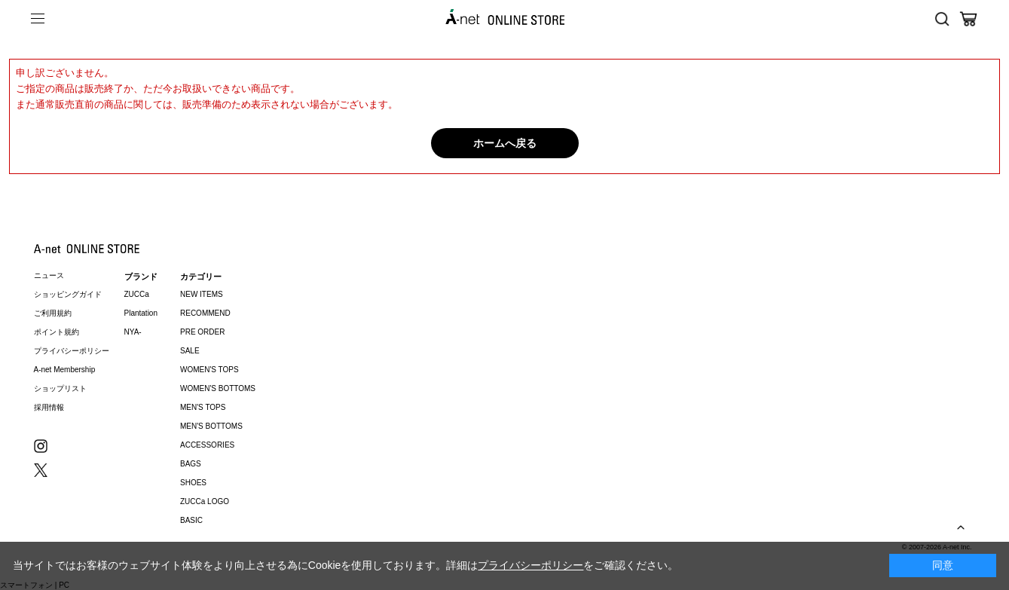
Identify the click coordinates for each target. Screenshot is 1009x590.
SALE (190, 351)
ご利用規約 (53, 313)
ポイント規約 (56, 332)
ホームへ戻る (505, 143)
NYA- (133, 332)
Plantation (140, 313)
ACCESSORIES (207, 445)
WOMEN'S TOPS (209, 369)
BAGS (190, 464)
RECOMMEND (205, 313)
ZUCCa (136, 294)
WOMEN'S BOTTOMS (217, 388)
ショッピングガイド (68, 294)
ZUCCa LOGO (204, 501)
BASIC (191, 520)
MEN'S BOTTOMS (211, 426)
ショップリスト (60, 388)
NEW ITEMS (201, 294)
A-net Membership (65, 369)
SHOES (193, 482)
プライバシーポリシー (71, 351)
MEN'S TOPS (202, 407)
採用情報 (49, 407)
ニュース (49, 275)
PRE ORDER (202, 332)
